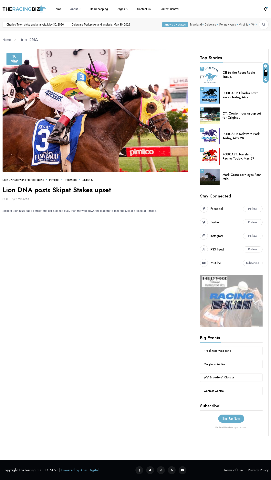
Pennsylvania (227, 24)
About (74, 9)
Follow (252, 209)
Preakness (70, 180)
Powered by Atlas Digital (80, 470)
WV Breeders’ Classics (219, 377)
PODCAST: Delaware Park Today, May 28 (241, 136)
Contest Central (169, 9)
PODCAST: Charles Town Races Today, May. (240, 95)
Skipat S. (87, 180)
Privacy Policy (258, 470)
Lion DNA (28, 39)
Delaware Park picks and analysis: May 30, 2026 (94, 24)
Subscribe (252, 263)
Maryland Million (215, 364)
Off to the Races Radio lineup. (239, 74)
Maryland (196, 24)
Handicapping (99, 9)
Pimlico (54, 180)
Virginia (243, 24)
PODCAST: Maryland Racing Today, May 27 (238, 156)
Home (57, 9)
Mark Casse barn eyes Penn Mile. (242, 177)
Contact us (144, 9)
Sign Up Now (231, 418)
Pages (121, 9)
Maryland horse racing (29, 180)
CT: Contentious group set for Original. (242, 115)
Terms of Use (233, 470)
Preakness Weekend (217, 351)
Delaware (210, 24)
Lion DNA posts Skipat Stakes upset (57, 190)
